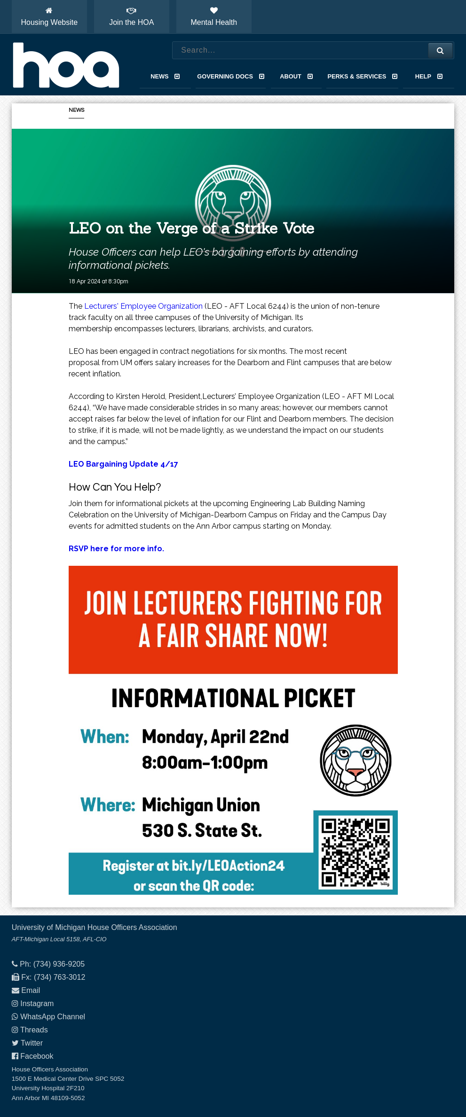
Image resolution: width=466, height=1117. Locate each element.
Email (30, 990)
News (165, 76)
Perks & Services (362, 76)
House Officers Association (66, 64)
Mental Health (213, 16)
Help (428, 76)
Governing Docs (230, 76)
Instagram (37, 1004)
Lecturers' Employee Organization (143, 306)
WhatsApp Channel (52, 1017)
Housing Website (49, 16)
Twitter (32, 1043)
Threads (34, 1030)
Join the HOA (131, 16)
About (296, 76)
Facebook (36, 1056)
